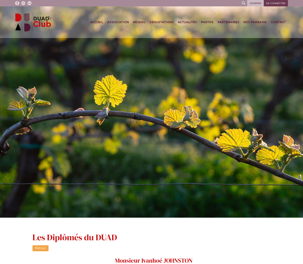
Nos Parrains (255, 22)
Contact (278, 22)
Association (118, 22)
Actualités (187, 22)
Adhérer (255, 3)
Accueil (96, 22)
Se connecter (275, 3)
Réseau (139, 22)
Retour (40, 248)
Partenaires (228, 22)
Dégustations (162, 22)
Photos (207, 22)
